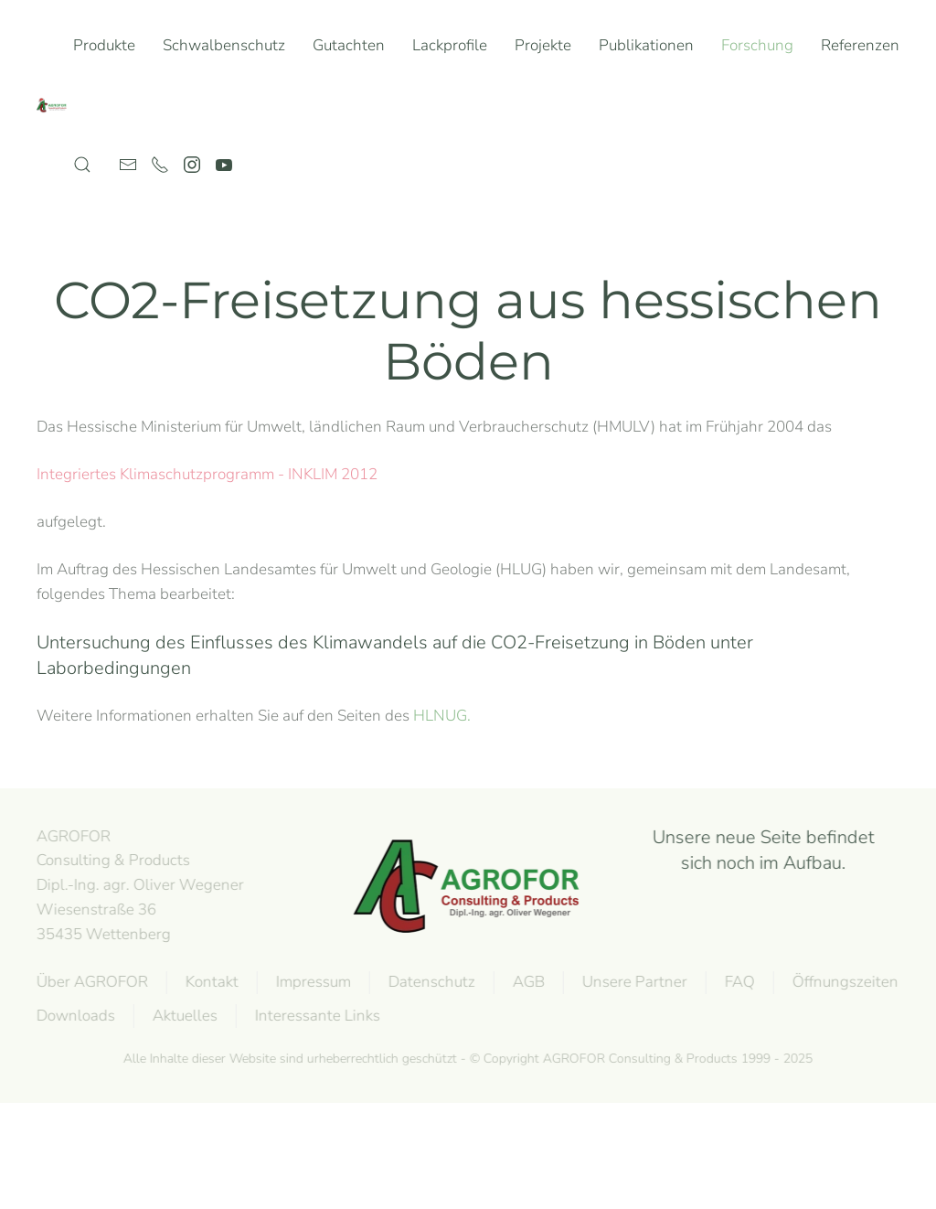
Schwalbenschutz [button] (224, 45)
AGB (527, 981)
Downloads (74, 1015)
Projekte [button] (543, 45)
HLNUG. (442, 715)
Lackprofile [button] (449, 45)
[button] (82, 164)
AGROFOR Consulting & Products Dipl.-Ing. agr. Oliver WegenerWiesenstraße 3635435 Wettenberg (138, 885)
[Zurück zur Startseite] (55, 105)
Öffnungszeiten (844, 981)
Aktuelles (183, 1015)
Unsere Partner (633, 981)
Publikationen (646, 45)
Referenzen (860, 45)
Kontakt (210, 981)
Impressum (311, 981)
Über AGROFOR (90, 981)
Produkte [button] (104, 45)
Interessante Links (315, 1015)
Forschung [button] (757, 45)
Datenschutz (430, 981)
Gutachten (349, 45)
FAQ (738, 981)
